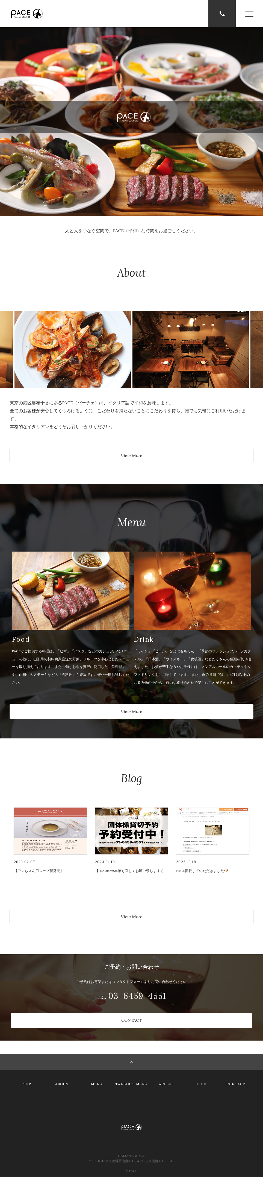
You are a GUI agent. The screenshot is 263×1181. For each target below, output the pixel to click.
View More (131, 456)
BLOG (201, 1088)
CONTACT (131, 1024)
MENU (97, 1088)
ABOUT (62, 1088)
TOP (27, 1088)
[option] (191, 349)
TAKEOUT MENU (131, 1088)
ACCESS (166, 1088)
